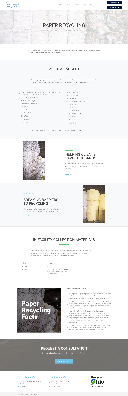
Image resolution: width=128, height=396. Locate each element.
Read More (70, 174)
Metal (76, 4)
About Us (92, 4)
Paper (61, 4)
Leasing (83, 4)
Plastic (68, 4)
